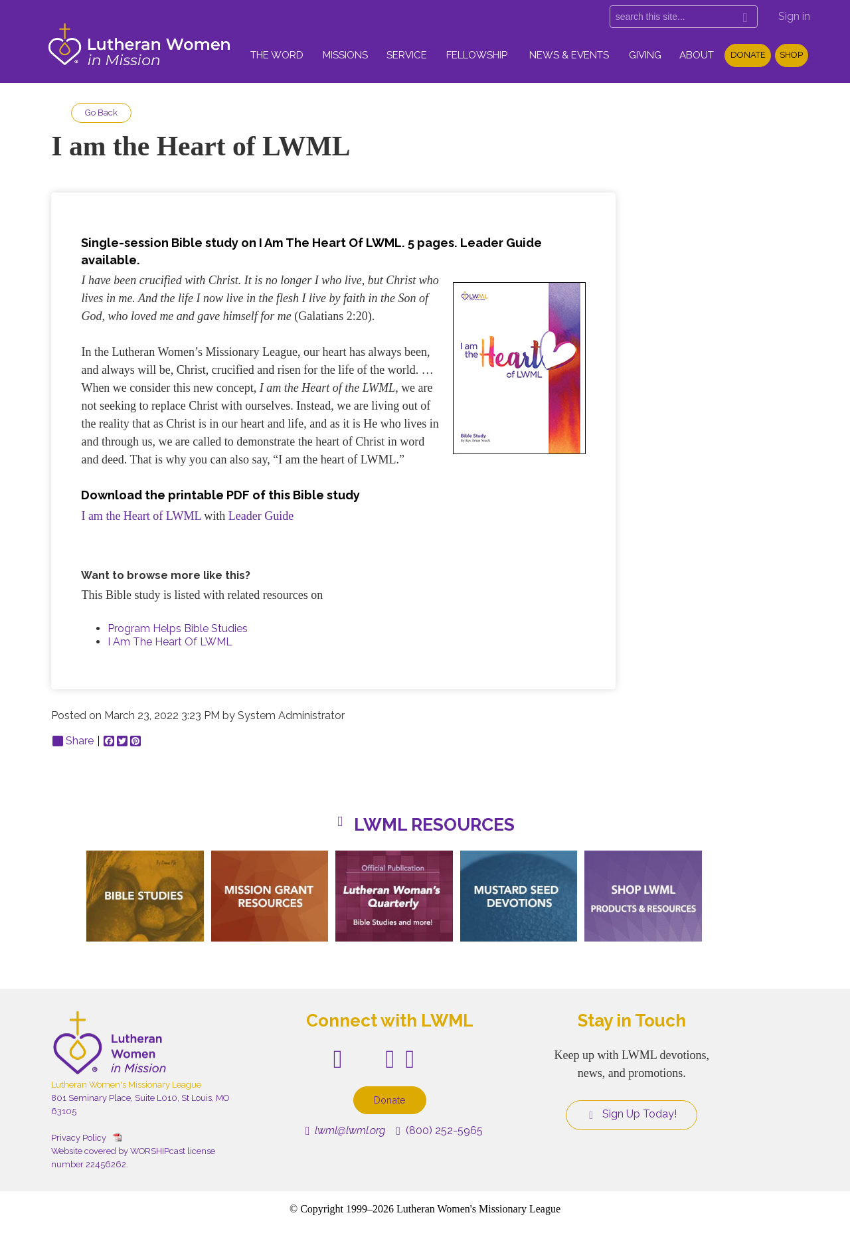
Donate (748, 55)
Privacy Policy (78, 1138)
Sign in (794, 16)
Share (73, 741)
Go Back (101, 113)
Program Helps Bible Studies (178, 628)
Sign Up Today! (631, 1114)
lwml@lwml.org (345, 1130)
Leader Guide (261, 516)
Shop (791, 55)
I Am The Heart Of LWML (170, 641)
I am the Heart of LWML (141, 516)
